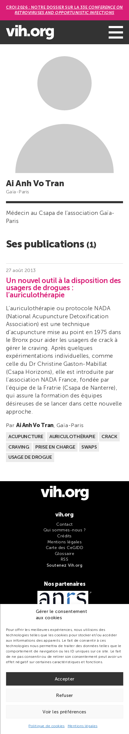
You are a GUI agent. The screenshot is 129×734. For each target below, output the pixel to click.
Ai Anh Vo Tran (35, 425)
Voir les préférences (64, 712)
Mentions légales (83, 726)
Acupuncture (25, 436)
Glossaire (64, 553)
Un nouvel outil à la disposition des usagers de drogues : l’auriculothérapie (63, 288)
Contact (64, 524)
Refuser (64, 695)
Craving (18, 447)
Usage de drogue (30, 457)
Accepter (65, 679)
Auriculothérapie (72, 436)
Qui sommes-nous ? (64, 530)
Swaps (89, 447)
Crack (109, 436)
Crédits (64, 536)
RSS (64, 559)
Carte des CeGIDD (65, 547)
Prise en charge (55, 447)
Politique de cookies (46, 726)
